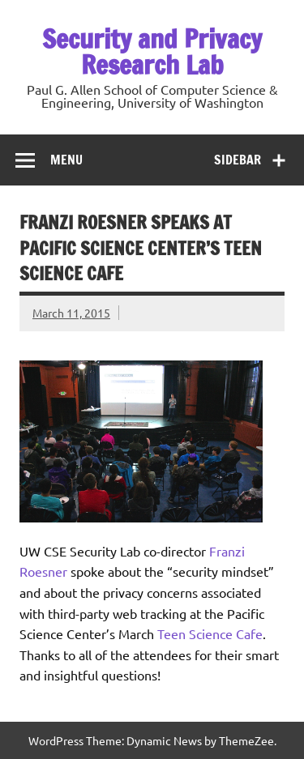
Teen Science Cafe (210, 633)
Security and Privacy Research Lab (152, 51)
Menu (66, 159)
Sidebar (237, 159)
